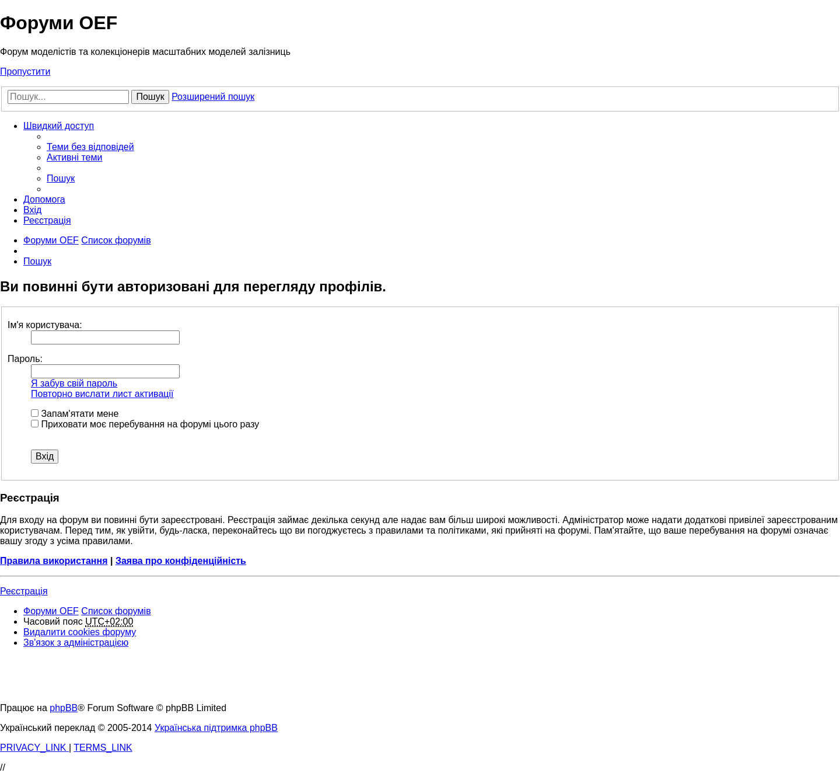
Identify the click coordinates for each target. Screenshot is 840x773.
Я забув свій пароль (74, 383)
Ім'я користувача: (45, 325)
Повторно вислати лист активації (102, 394)
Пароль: (25, 359)
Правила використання (54, 561)
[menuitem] (90, 147)
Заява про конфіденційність (181, 561)
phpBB (64, 708)
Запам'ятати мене (74, 414)
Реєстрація (24, 591)
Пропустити (25, 71)
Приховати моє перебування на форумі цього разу (145, 424)
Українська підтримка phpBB (216, 728)
